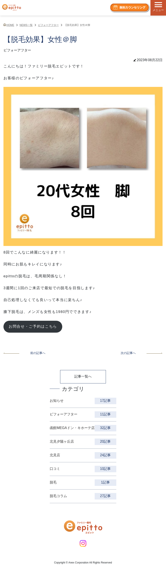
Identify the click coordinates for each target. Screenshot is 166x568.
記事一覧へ (83, 376)
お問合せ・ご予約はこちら (33, 326)
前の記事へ (24, 353)
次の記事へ (142, 353)
